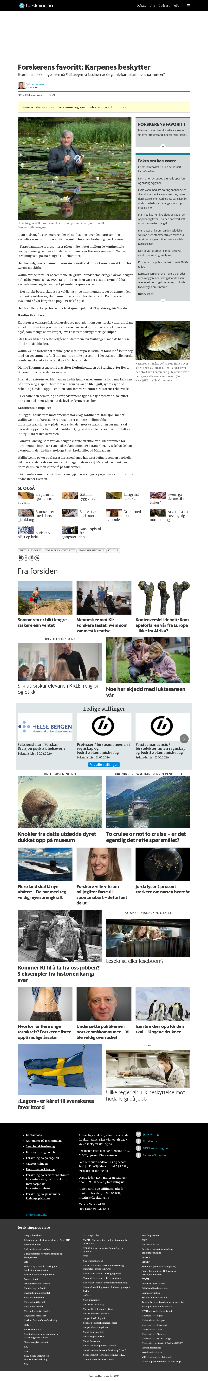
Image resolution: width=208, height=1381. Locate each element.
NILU (26, 1364)
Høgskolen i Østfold (34, 1302)
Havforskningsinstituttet (37, 1293)
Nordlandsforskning (93, 1304)
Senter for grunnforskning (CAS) (159, 1266)
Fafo (26, 1262)
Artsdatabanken (32, 1244)
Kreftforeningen (32, 1329)
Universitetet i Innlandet (154, 1325)
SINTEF (146, 1262)
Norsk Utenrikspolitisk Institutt (99, 1345)
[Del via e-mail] (37, 558)
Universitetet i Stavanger (155, 1334)
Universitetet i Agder (152, 1315)
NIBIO (27, 1351)
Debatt (141, 5)
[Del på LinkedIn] (31, 558)
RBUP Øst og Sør (150, 1244)
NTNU (86, 1256)
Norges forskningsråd (94, 1318)
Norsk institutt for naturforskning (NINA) (104, 1350)
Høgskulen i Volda (33, 1306)
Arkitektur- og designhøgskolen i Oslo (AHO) (47, 1240)
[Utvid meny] (188, 5)
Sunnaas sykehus (151, 1293)
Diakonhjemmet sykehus (37, 1249)
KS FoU (27, 1325)
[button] (184, 738)
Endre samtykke (36, 1214)
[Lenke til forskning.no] (74, 4)
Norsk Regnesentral (93, 1336)
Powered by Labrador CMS (104, 1376)
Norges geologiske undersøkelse (100, 1322)
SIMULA (146, 1257)
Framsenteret (31, 1279)
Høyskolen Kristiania (35, 1315)
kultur (113, 550)
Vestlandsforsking (151, 1347)
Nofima (87, 1295)
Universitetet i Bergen (153, 1320)
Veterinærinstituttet (152, 1352)
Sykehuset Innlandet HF (154, 1297)
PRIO (144, 1240)
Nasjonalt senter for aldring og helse (102, 1273)
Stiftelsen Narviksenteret (155, 1288)
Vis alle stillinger (104, 765)
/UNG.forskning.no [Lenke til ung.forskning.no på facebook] (155, 1148)
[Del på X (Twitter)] (26, 558)
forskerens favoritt (60, 550)
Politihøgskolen (150, 1235)
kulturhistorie (30, 550)
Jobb (176, 5)
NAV (26, 1346)
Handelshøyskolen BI (35, 1288)
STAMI (145, 1279)
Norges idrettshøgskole (95, 1327)
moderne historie (91, 550)
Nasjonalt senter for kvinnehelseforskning (105, 1282)
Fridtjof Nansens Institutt (37, 1283)
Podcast (164, 5)
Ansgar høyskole (33, 1235)
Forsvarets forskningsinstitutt (39, 1274)
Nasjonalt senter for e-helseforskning (102, 1278)
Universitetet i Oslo (152, 1329)
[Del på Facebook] (20, 558)
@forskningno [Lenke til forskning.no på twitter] (152, 1134)
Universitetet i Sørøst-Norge (156, 1338)
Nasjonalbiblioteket (93, 1261)
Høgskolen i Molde (34, 1297)
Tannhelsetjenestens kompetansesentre (163, 1302)
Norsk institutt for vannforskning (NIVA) (104, 1355)
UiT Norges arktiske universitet (158, 1311)
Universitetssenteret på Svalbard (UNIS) (162, 1343)
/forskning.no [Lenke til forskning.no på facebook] (152, 1141)
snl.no (151, 294)
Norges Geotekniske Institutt (98, 1309)
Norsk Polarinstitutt (93, 1332)
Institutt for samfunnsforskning (41, 1320)
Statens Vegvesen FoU (153, 1283)
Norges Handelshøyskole (96, 1313)
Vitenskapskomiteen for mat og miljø (161, 1361)
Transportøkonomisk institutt (158, 1306)
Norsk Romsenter (92, 1341)
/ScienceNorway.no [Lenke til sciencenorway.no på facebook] (155, 1155)
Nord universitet (91, 1300)
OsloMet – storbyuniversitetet (98, 1359)
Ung (152, 5)
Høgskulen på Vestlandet (37, 1311)
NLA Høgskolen (91, 1235)
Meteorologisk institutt (36, 1342)
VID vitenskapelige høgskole (157, 1357)
